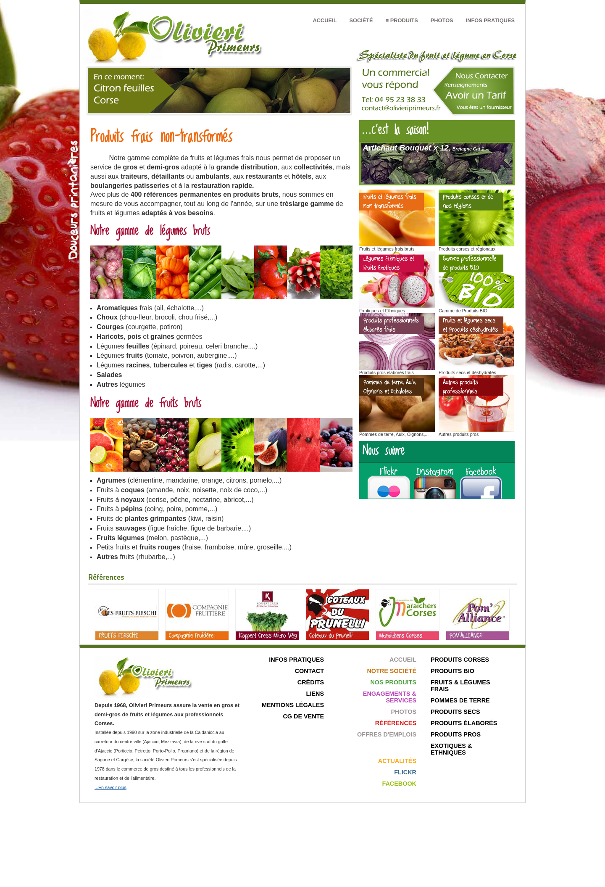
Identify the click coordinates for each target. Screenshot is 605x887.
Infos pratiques (490, 20)
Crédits (310, 682)
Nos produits (393, 682)
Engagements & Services (389, 697)
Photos (442, 20)
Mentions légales (293, 705)
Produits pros (456, 734)
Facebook (399, 783)
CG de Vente (303, 716)
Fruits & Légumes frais (460, 685)
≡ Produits (402, 20)
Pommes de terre (460, 700)
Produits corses (460, 659)
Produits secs (455, 711)
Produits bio (452, 671)
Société (361, 20)
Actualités (397, 761)
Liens (315, 693)
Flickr (405, 772)
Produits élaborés (464, 723)
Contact (309, 671)
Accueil (325, 20)
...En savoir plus (110, 787)
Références (395, 723)
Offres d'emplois (386, 734)
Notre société (391, 671)
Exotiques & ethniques (451, 749)
